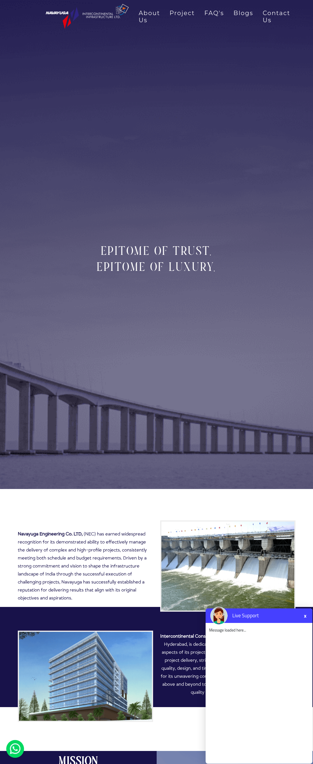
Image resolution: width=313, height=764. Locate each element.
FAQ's (214, 13)
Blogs (243, 13)
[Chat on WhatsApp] (15, 748)
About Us (149, 16)
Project (182, 13)
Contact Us (276, 16)
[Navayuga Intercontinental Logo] (75, 16)
